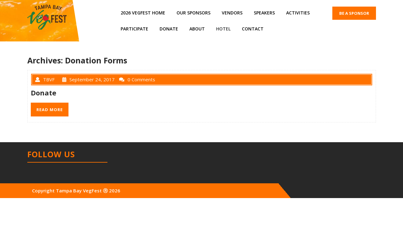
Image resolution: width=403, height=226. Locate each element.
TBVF (45, 79)
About (197, 29)
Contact (253, 29)
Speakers (264, 13)
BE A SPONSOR (354, 13)
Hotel (223, 29)
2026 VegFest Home (143, 13)
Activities (298, 13)
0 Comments (137, 79)
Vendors (232, 13)
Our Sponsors (193, 13)
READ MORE (49, 109)
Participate (134, 29)
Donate (169, 29)
